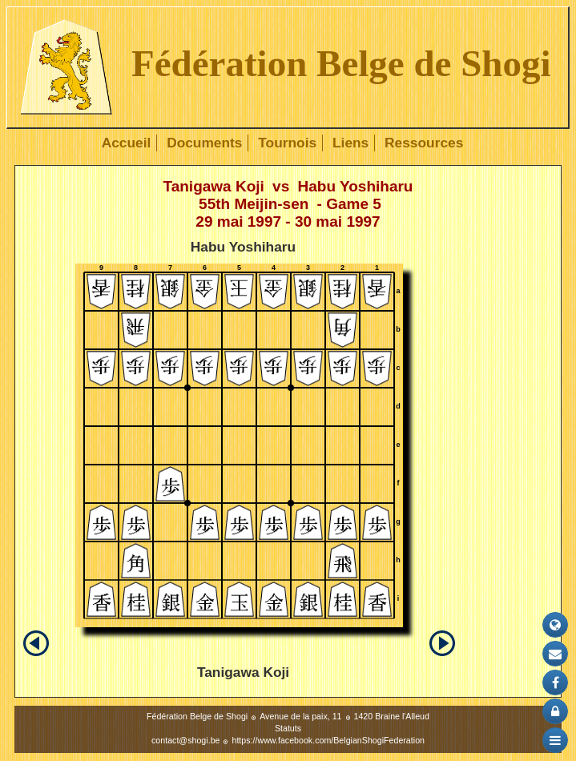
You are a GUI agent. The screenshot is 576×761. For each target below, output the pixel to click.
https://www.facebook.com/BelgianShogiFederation (328, 740)
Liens (350, 143)
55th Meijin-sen (253, 203)
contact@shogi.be (185, 740)
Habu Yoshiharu (355, 186)
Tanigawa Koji (213, 186)
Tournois (287, 143)
